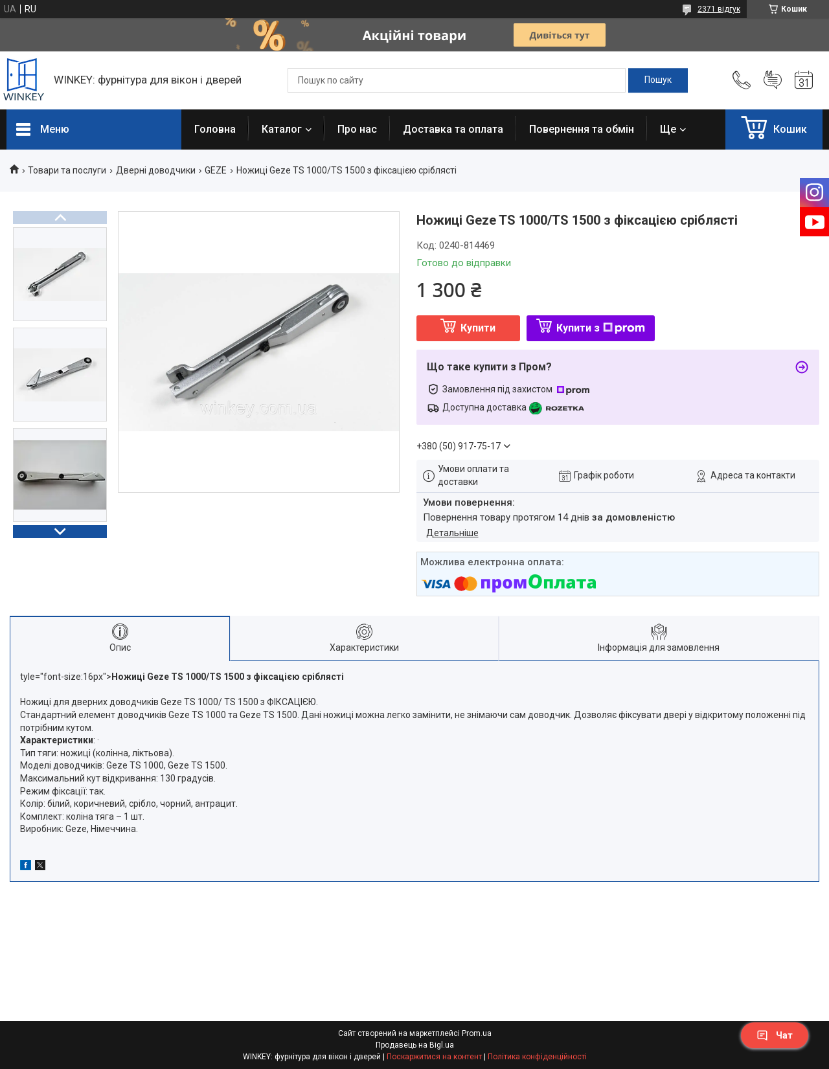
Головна (215, 129)
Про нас (357, 129)
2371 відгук (719, 9)
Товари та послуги (67, 170)
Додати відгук (773, 80)
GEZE (216, 170)
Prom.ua (477, 1033)
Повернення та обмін (581, 129)
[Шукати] (658, 80)
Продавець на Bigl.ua (415, 1045)
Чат (774, 1035)
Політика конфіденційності (537, 1056)
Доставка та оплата (453, 129)
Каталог (282, 129)
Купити (477, 328)
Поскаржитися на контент (434, 1056)
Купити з (600, 328)
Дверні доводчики (156, 170)
